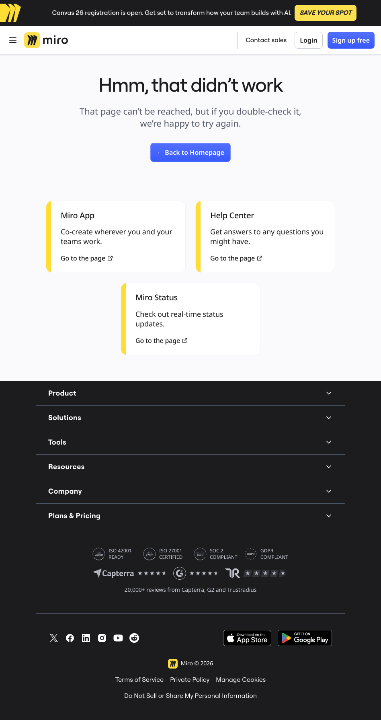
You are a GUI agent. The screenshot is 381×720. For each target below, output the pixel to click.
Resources (190, 466)
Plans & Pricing (190, 515)
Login (308, 40)
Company (190, 491)
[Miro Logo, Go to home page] (46, 40)
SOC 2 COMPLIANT (224, 554)
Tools (190, 442)
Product (190, 393)
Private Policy (189, 680)
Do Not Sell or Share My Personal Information (190, 696)
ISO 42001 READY (120, 554)
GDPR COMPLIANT (274, 554)
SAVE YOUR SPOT (325, 13)
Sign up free (351, 40)
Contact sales (266, 40)
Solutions (190, 417)
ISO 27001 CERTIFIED (170, 554)
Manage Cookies (241, 680)
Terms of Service (139, 680)
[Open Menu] (12, 40)
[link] (190, 152)
